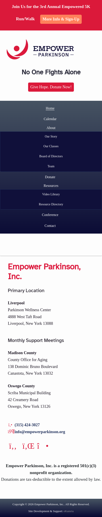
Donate (50, 177)
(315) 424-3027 (27, 425)
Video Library (51, 194)
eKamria (69, 511)
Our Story (51, 136)
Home (50, 108)
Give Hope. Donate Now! (51, 87)
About (51, 128)
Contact (50, 226)
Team (51, 166)
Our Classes (51, 146)
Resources (51, 186)
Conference (50, 215)
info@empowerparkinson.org (40, 432)
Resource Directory (51, 204)
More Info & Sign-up (60, 19)
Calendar (50, 119)
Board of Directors (51, 156)
